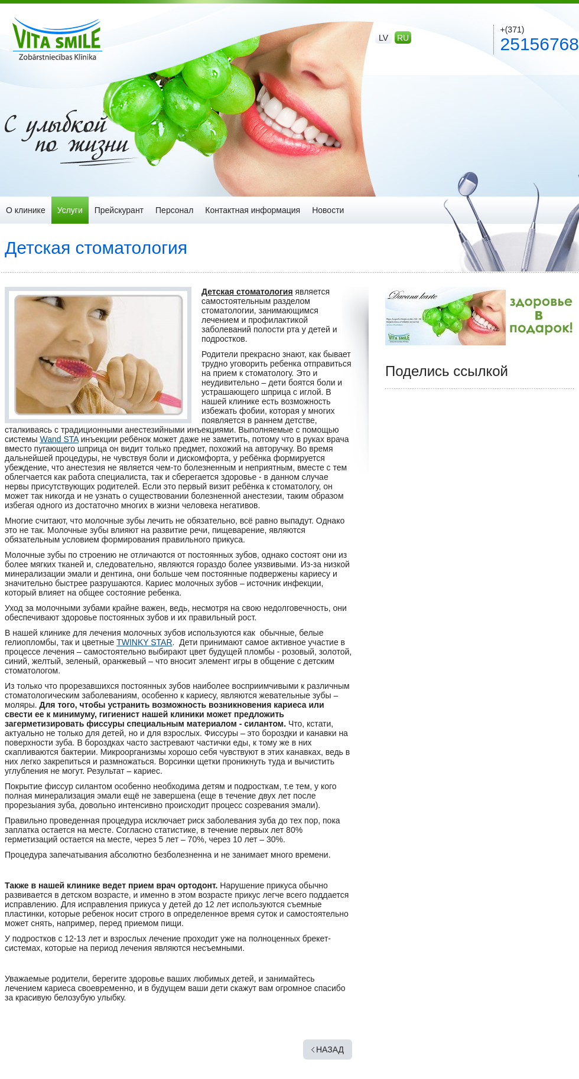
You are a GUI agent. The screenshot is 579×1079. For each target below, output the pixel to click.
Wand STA (59, 439)
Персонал (174, 210)
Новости (328, 210)
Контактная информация (252, 210)
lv (383, 37)
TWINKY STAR (144, 642)
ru (403, 37)
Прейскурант (119, 210)
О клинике (25, 210)
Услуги (70, 210)
